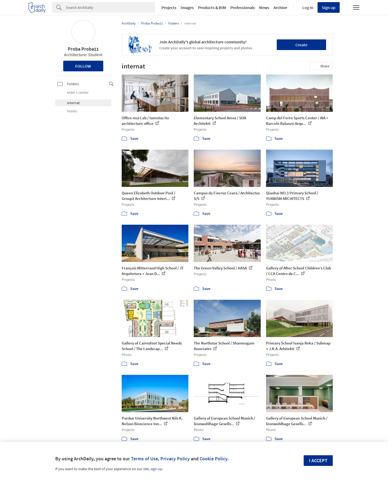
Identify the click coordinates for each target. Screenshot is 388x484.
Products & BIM (212, 7)
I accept (318, 460)
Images (187, 7)
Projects (168, 7)
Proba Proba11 (83, 49)
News (264, 7)
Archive (280, 7)
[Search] (110, 7)
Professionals (242, 7)
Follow (83, 66)
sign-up (156, 468)
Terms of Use (144, 459)
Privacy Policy (175, 459)
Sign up (328, 7)
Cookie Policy (213, 459)
